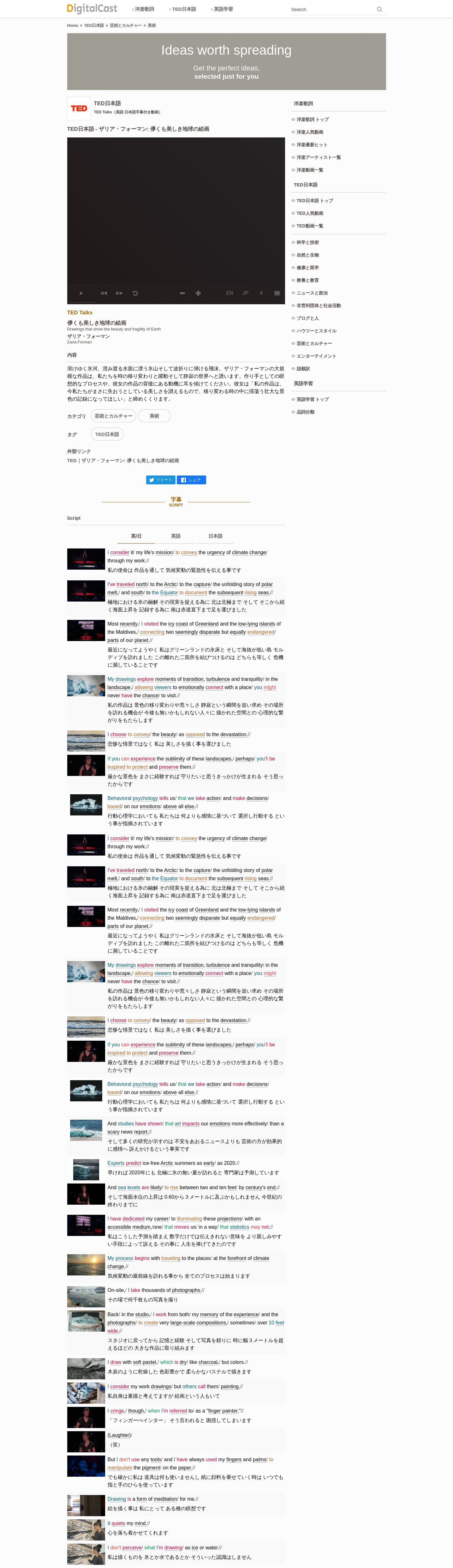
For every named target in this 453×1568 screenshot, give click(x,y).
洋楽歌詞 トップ (313, 119)
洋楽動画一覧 (310, 170)
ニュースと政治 (312, 292)
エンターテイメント (317, 356)
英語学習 (222, 9)
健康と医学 (308, 267)
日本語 (215, 536)
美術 (152, 25)
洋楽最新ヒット (312, 144)
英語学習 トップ (313, 399)
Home (72, 25)
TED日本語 (182, 9)
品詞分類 (305, 412)
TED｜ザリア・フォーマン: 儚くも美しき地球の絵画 (123, 460)
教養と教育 (308, 280)
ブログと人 (308, 318)
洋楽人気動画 (310, 132)
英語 (176, 536)
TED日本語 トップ (315, 200)
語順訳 (303, 368)
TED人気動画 (310, 213)
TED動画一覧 (310, 225)
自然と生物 (308, 254)
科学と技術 (308, 242)
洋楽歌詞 (143, 9)
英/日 (136, 536)
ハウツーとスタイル (317, 330)
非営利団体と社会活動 (319, 305)
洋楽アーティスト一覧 (319, 157)
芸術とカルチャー (126, 25)
